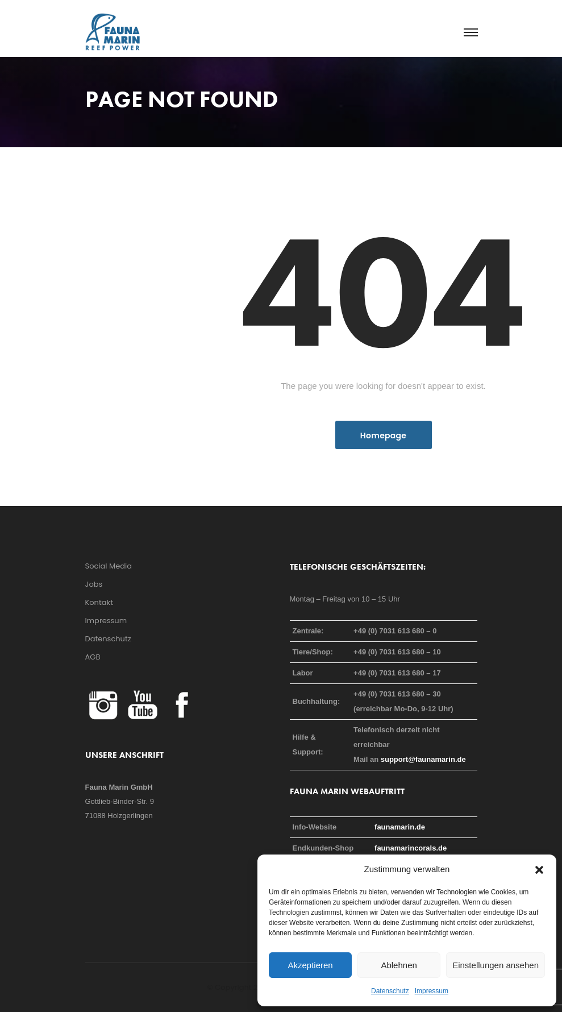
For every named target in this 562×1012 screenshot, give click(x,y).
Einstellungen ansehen (495, 965)
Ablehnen (399, 965)
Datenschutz (390, 991)
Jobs (94, 584)
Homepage (383, 435)
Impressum (431, 991)
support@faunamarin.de (423, 759)
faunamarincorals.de (410, 848)
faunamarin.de (399, 827)
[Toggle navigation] (470, 33)
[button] (539, 869)
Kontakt (99, 602)
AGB (93, 657)
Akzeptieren (310, 965)
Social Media (108, 566)
